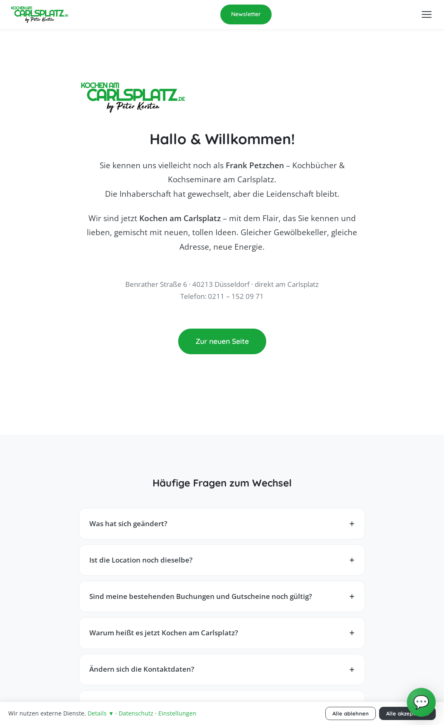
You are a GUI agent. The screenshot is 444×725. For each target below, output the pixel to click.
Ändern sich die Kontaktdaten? (141, 669)
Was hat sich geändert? (128, 523)
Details (101, 713)
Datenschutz (136, 713)
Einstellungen (177, 713)
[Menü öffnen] (426, 14)
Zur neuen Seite (222, 341)
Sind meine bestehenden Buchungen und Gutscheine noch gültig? (200, 596)
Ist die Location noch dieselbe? (141, 560)
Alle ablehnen (350, 713)
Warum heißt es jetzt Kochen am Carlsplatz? (163, 632)
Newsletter (246, 14)
